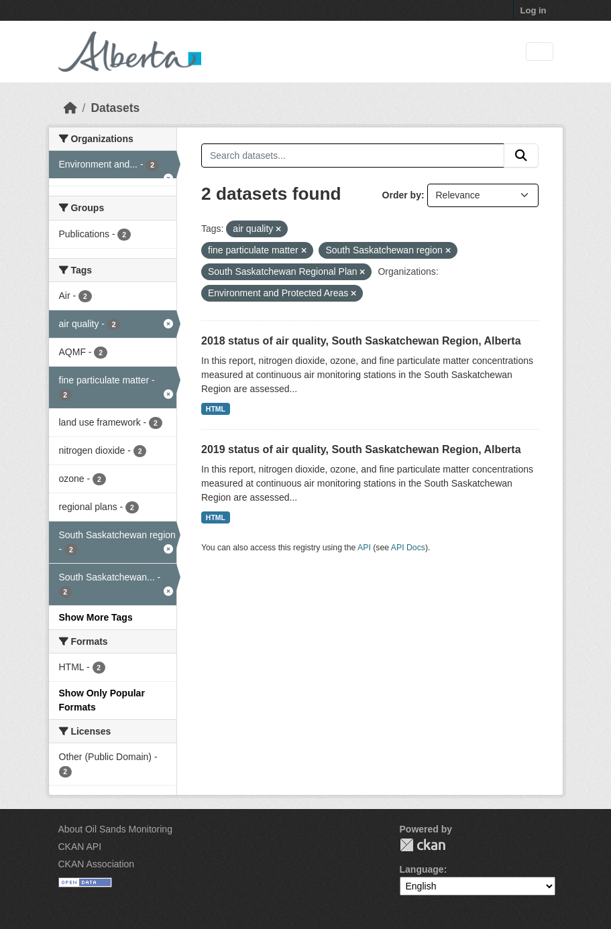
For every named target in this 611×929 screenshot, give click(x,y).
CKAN (422, 845)
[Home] (70, 108)
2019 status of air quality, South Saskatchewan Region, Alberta (361, 449)
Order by (401, 195)
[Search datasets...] (352, 155)
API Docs (408, 547)
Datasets (115, 108)
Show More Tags (96, 617)
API (364, 547)
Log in (533, 10)
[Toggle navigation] (539, 52)
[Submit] (521, 155)
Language (422, 869)
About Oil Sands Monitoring (115, 829)
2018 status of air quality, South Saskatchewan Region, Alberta (361, 341)
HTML (215, 409)
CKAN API (80, 846)
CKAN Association (96, 864)
